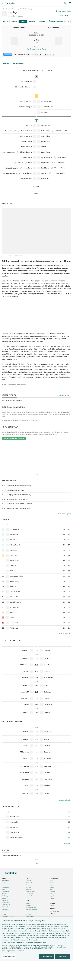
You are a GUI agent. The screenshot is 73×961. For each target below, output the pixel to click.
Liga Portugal (5, 896)
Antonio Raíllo (45, 141)
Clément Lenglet (26, 141)
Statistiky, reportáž (18, 63)
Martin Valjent (48, 101)
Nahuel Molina (9, 131)
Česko (51, 880)
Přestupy (42, 21)
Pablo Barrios (27, 157)
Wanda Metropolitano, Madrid (36, 49)
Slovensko (52, 882)
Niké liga (4, 893)
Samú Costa (45, 163)
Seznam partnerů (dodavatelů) (13, 951)
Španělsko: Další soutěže (59, 21)
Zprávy (5, 21)
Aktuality (28, 903)
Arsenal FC (29, 880)
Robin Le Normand (26, 101)
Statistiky (32, 21)
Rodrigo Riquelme (10, 168)
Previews (28, 905)
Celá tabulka (67, 843)
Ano (36, 859)
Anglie (51, 885)
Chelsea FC (29, 882)
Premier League (6, 880)
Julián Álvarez (27, 173)
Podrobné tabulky (65, 634)
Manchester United (31, 885)
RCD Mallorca (53, 28)
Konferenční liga (6, 904)
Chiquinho (61, 162)
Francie (52, 887)
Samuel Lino (28, 82)
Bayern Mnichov (30, 891)
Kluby (27, 878)
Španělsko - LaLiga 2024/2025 (17, 9)
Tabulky (14, 21)
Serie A (4, 885)
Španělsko (52, 893)
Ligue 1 (4, 889)
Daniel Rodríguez (46, 157)
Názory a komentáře (31, 909)
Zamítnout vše (47, 956)
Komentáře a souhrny (32, 907)
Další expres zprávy (64, 514)
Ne (37, 863)
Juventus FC (29, 889)
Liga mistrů (5, 900)
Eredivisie (4, 898)
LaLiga (3, 882)
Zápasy (30, 9)
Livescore (52, 908)
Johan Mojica (45, 152)
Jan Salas (63, 157)
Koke (30, 163)
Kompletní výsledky (64, 800)
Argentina (52, 896)
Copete (46, 112)
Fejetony (28, 912)
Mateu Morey (45, 131)
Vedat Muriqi (45, 178)
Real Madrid (29, 896)
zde (55, 434)
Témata (4, 914)
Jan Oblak (28, 125)
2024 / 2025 (65, 16)
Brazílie (52, 898)
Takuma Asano (62, 131)
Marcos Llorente (26, 131)
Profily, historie (30, 916)
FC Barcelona (29, 893)
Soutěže (5, 9)
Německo (52, 891)
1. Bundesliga (5, 887)
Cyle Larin (44, 173)
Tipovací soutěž (54, 911)
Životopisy (28, 914)
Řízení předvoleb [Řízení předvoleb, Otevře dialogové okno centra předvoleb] (9, 956)
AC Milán (28, 887)
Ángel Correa (17, 163)
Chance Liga (5, 891)
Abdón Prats (61, 168)
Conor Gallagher (26, 107)
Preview (6, 63)
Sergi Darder (45, 168)
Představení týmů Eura (8, 916)
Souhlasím (62, 956)
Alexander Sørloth (26, 178)
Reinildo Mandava (26, 147)
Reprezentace (54, 878)
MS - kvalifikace (6, 907)
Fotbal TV (52, 913)
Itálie (51, 889)
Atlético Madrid (19, 28)
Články (28, 901)
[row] (36, 529)
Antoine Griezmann (25, 87)
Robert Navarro (49, 107)
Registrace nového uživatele (14, 438)
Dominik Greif (45, 125)
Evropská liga (5, 902)
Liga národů (5, 909)
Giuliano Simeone (26, 152)
